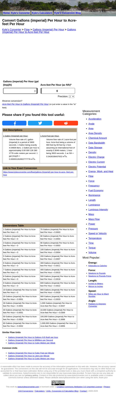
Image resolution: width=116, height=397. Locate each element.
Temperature (95, 238)
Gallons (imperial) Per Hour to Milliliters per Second (30, 340)
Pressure (93, 228)
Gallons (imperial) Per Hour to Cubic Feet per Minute (31, 353)
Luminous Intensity (98, 209)
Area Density (95, 133)
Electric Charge (96, 157)
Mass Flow (94, 219)
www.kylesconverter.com (28, 387)
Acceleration (95, 119)
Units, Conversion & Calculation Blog (62, 391)
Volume (92, 252)
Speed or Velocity (98, 233)
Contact (83, 391)
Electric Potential (97, 166)
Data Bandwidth (97, 143)
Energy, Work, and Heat (101, 171)
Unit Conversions (25, 391)
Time (91, 243)
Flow (91, 176)
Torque (92, 248)
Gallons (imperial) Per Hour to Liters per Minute (28, 356)
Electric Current (97, 162)
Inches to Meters (96, 283)
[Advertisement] (40, 57)
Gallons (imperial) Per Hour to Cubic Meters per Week (31, 343)
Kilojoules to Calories (98, 266)
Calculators (40, 391)
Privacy (107, 387)
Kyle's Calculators (42, 13)
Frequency (94, 186)
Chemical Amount (98, 138)
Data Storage (95, 147)
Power (92, 224)
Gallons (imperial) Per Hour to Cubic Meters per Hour (31, 358)
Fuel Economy (96, 190)
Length (92, 200)
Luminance (94, 205)
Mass (91, 214)
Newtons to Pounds (97, 273)
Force (91, 181)
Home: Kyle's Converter (16, 13)
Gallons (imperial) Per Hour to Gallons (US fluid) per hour (33, 337)
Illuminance (94, 195)
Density (92, 152)
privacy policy (31, 375)
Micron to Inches (96, 286)
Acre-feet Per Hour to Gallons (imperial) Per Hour (25, 104)
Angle (91, 124)
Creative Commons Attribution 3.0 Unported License (79, 387)
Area (91, 128)
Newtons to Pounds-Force (100, 276)
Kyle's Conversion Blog (67, 13)
